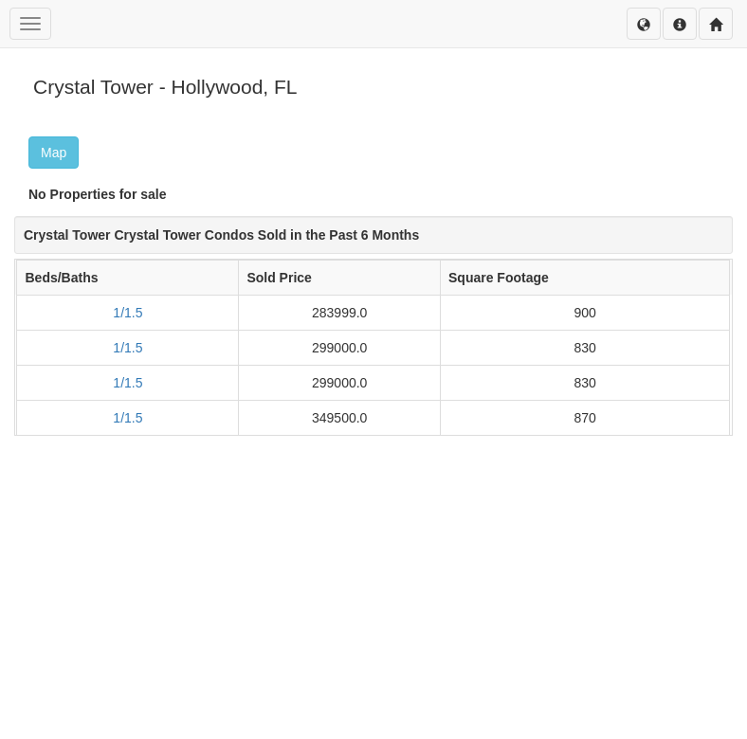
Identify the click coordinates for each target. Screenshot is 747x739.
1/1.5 (127, 312)
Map (53, 152)
